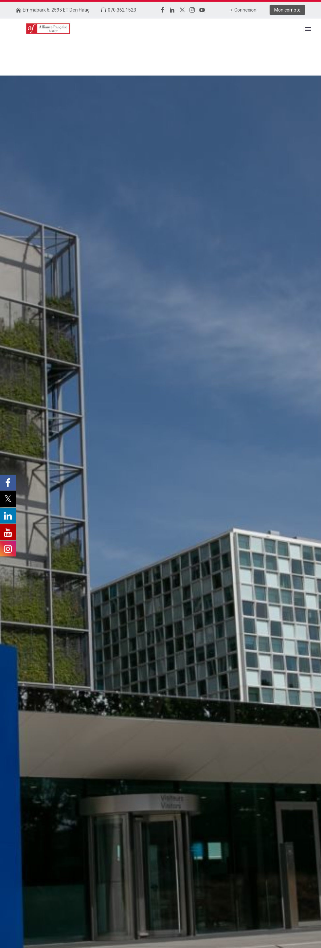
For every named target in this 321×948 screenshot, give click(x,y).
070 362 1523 (122, 10)
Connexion (245, 10)
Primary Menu (308, 29)
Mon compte (287, 10)
